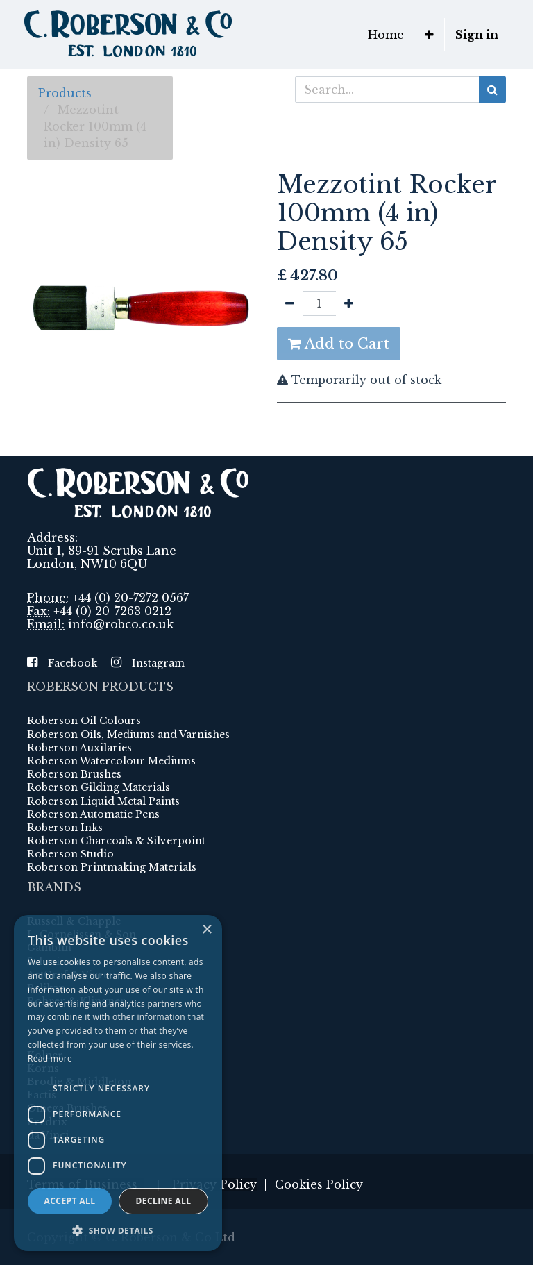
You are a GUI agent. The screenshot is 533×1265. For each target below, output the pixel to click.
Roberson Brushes (74, 774)
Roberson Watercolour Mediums (111, 761)
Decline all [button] (164, 1201)
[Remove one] (290, 303)
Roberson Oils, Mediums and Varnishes (128, 734)
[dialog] (118, 1083)
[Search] (492, 89)
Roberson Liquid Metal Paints (103, 801)
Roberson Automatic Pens (93, 814)
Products (65, 93)
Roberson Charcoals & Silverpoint (116, 841)
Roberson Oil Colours (84, 720)
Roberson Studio (70, 854)
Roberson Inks (65, 827)
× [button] (206, 930)
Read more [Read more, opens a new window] (50, 1058)
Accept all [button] (70, 1201)
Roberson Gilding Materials (98, 787)
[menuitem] (385, 34)
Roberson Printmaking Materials (111, 867)
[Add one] (349, 303)
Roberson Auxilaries (79, 748)
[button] (429, 34)
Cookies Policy (319, 1184)
